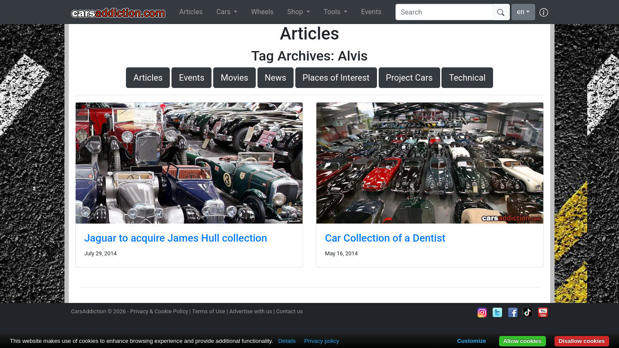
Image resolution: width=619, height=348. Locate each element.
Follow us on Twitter (497, 312)
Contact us (289, 311)
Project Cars (409, 78)
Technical (467, 78)
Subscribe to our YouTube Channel (543, 312)
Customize (471, 341)
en (520, 12)
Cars (224, 12)
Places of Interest (336, 78)
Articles (190, 12)
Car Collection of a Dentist (385, 238)
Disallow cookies (582, 341)
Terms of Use (208, 311)
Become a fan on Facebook (513, 312)
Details (287, 341)
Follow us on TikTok (528, 312)
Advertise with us (250, 311)
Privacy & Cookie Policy (159, 311)
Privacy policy (321, 341)
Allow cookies (522, 341)
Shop (295, 12)
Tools (333, 12)
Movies (234, 78)
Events (371, 12)
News (275, 78)
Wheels (262, 12)
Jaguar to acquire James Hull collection (175, 238)
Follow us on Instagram (482, 312)
